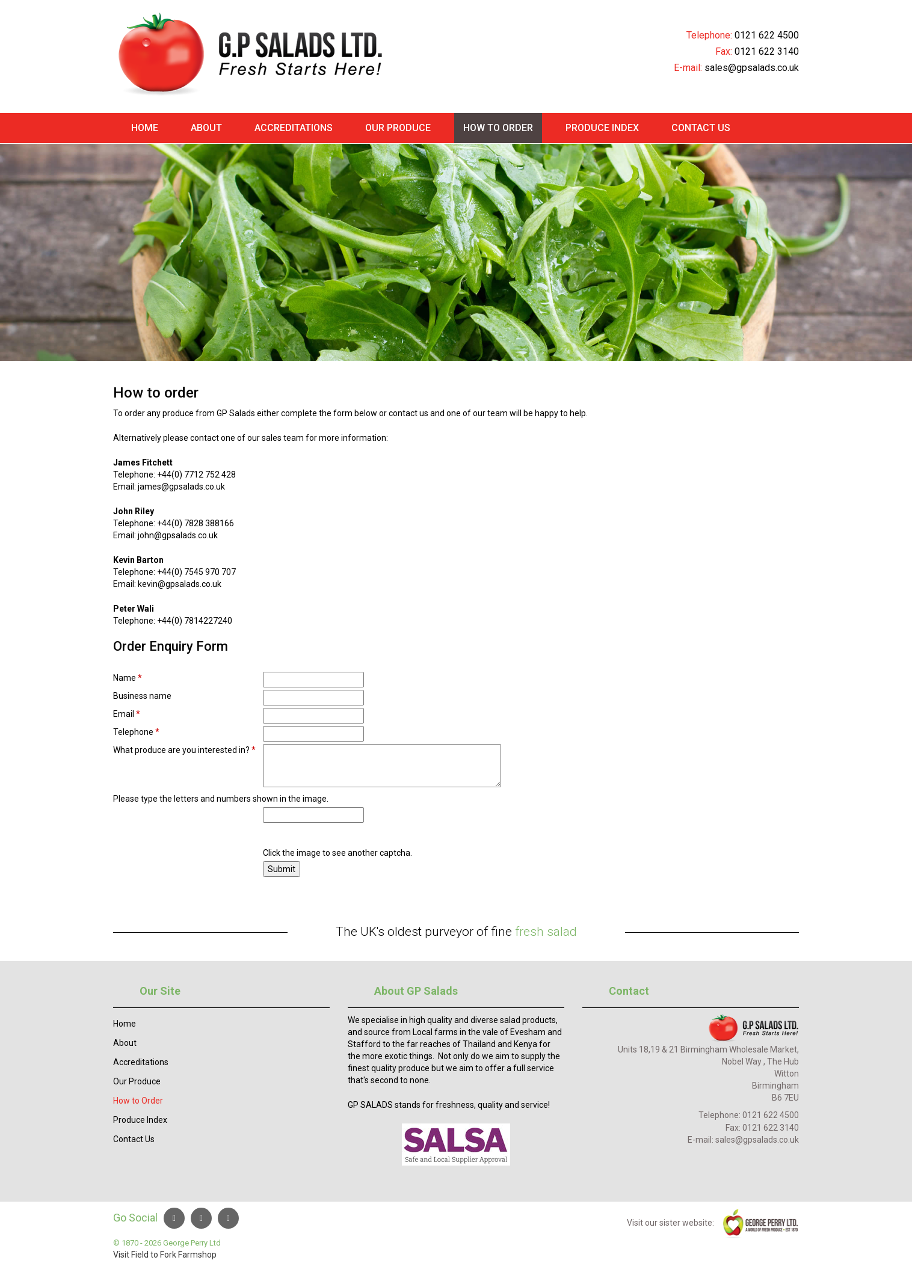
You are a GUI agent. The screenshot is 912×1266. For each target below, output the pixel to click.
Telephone (136, 732)
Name (127, 678)
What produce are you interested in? (184, 750)
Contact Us (700, 128)
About (206, 128)
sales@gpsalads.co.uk (751, 67)
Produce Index (602, 128)
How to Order (498, 128)
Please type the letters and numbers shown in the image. (220, 799)
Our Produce (398, 128)
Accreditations (293, 128)
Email (126, 714)
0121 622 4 (763, 1115)
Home (144, 128)
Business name (142, 696)
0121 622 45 (761, 35)
